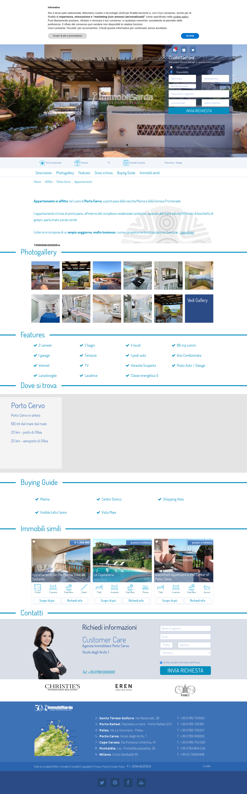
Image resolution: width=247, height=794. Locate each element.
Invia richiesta (185, 670)
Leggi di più (187, 232)
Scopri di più (47, 600)
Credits (207, 766)
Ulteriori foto (182, 67)
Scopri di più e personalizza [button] (67, 35)
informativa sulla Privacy (189, 662)
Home (37, 182)
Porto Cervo (63, 182)
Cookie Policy (117, 766)
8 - (105, 748)
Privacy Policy (101, 766)
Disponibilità (182, 72)
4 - (102, 730)
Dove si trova (104, 172)
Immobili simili (150, 172)
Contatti (74, 766)
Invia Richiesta (199, 110)
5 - (107, 736)
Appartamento (83, 182)
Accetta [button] (190, 35)
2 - (114, 718)
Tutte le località (42, 766)
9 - (103, 754)
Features (84, 172)
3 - (107, 724)
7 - (107, 742)
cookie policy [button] (180, 16)
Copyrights (86, 766)
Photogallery (65, 172)
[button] (197, 7)
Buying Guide (126, 172)
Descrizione (44, 172)
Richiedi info (74, 600)
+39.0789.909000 (101, 672)
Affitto (48, 182)
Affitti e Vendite (60, 766)
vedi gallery (197, 300)
